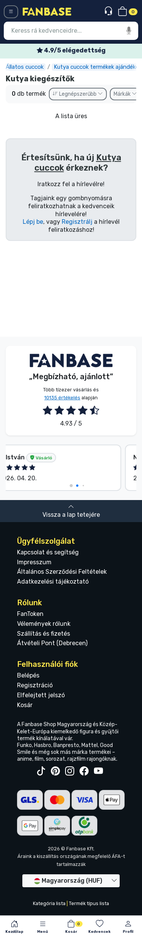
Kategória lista (49, 903)
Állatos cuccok (31, 66)
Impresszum (34, 562)
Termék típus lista (89, 903)
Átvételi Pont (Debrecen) (52, 643)
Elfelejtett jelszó (41, 695)
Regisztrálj (77, 221)
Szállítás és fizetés (43, 633)
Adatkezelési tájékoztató (53, 581)
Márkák (125, 94)
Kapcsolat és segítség (48, 552)
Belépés (28, 675)
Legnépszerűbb (78, 94)
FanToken (30, 613)
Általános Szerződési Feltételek (62, 571)
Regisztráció (35, 685)
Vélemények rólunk (43, 623)
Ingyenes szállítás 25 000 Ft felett (71, 50)
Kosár (25, 705)
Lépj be (33, 221)
